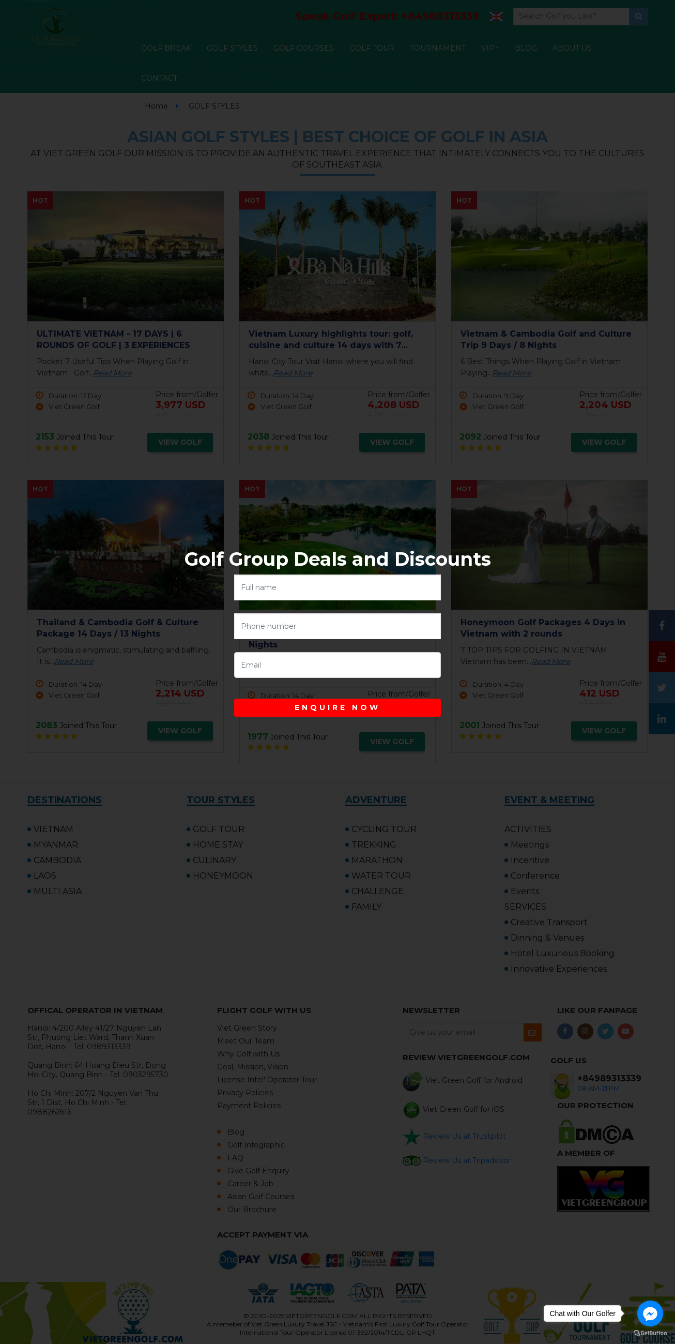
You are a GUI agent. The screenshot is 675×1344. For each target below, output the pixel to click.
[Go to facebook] (650, 1313)
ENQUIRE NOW (337, 707)
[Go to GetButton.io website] (650, 1333)
